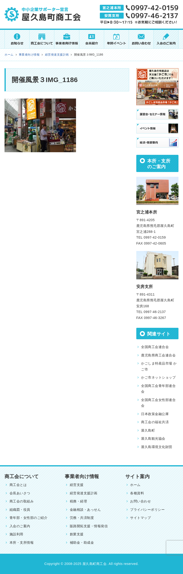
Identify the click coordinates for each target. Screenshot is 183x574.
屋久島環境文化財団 (156, 447)
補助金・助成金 (82, 542)
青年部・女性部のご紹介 (28, 518)
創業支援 (77, 534)
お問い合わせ (140, 501)
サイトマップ (140, 518)
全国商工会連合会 (155, 347)
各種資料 (137, 493)
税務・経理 (78, 501)
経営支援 (77, 485)
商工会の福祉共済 (155, 422)
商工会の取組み (22, 501)
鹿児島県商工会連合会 (158, 355)
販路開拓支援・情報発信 (89, 526)
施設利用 (16, 534)
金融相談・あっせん (85, 509)
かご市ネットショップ (158, 377)
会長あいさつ (20, 493)
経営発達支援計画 (83, 493)
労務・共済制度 (82, 518)
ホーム (135, 485)
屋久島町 (148, 430)
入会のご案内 (20, 526)
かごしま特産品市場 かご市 (159, 366)
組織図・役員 (20, 509)
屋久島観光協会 (153, 438)
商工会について (22, 476)
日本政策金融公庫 (155, 414)
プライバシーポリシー (147, 509)
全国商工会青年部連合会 (158, 389)
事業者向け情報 (82, 476)
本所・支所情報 (22, 542)
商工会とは (18, 485)
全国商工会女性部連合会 (158, 403)
